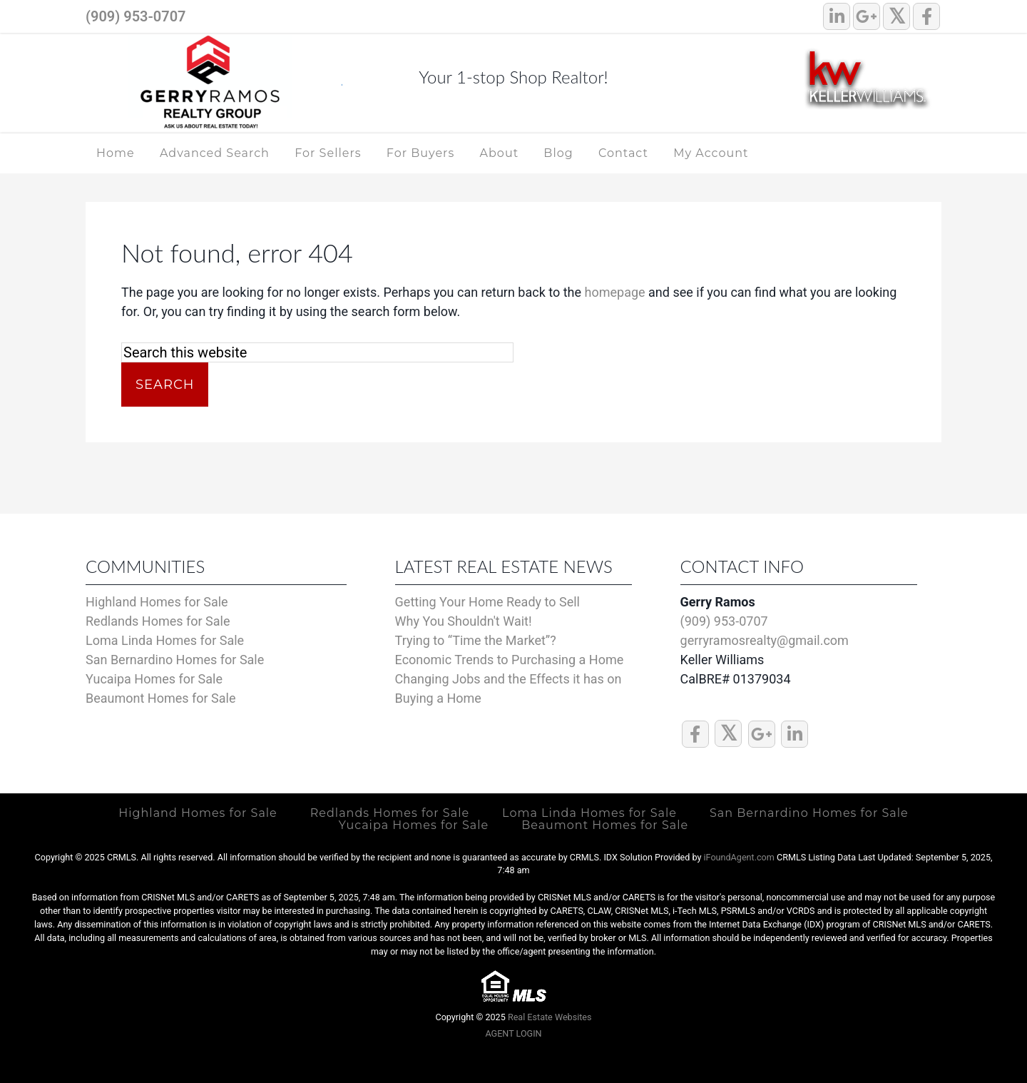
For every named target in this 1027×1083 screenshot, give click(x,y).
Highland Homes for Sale (157, 601)
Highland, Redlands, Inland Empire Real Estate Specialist (214, 84)
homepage (615, 292)
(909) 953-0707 (136, 16)
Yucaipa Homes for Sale (154, 678)
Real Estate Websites (550, 1015)
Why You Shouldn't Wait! (463, 621)
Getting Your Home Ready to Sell (487, 601)
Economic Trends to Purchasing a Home (509, 659)
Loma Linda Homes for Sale (165, 640)
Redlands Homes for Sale (158, 621)
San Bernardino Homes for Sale (175, 659)
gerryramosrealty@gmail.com (764, 640)
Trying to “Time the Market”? (475, 640)
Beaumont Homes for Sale (161, 698)
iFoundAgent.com (739, 855)
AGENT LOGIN (513, 1032)
